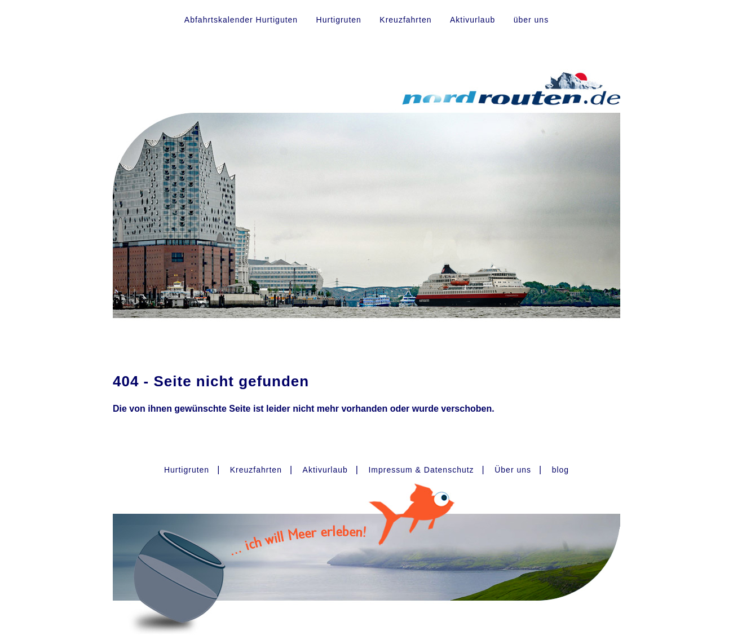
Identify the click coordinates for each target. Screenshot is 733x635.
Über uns (512, 469)
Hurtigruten (338, 19)
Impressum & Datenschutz (421, 469)
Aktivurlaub (472, 19)
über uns (531, 19)
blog (560, 469)
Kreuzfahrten (405, 19)
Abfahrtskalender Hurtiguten (241, 19)
